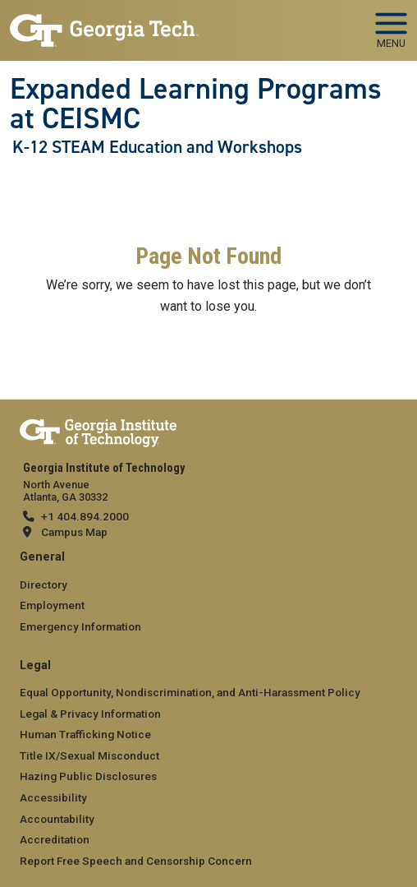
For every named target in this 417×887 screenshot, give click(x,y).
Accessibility (53, 797)
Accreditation (54, 839)
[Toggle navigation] (391, 24)
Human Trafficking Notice (85, 734)
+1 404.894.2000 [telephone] (85, 516)
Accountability (57, 818)
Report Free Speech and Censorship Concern (136, 860)
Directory (43, 584)
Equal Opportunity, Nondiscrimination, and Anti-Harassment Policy (190, 692)
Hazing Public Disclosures (88, 776)
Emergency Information (80, 626)
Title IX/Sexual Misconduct (89, 755)
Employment (52, 605)
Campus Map (74, 531)
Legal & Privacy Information (90, 713)
